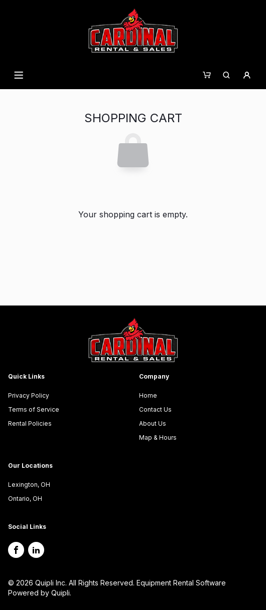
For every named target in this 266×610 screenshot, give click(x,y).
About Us (152, 423)
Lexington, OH (29, 484)
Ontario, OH (25, 498)
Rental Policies (30, 423)
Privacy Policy (28, 395)
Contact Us (155, 409)
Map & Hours (158, 437)
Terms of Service (33, 409)
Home (148, 395)
